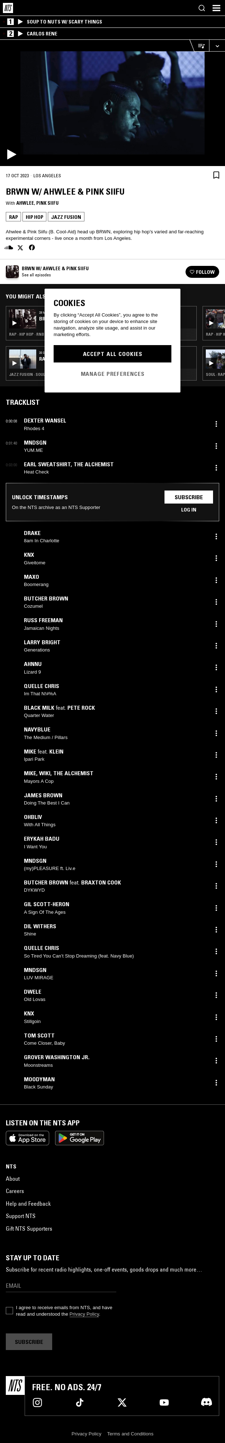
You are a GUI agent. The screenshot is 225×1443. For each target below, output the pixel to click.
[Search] (202, 8)
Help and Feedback (28, 1203)
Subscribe (189, 497)
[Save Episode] (216, 175)
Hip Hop (34, 217)
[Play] (112, 103)
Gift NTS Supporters (29, 1228)
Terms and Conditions (130, 1433)
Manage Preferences (113, 373)
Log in (188, 509)
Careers (15, 1190)
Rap (13, 217)
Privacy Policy (84, 1314)
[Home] (8, 8)
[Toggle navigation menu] (216, 8)
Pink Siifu (47, 203)
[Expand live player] (217, 46)
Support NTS (21, 1215)
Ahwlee (25, 203)
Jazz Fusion (66, 217)
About (13, 1178)
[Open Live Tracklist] (199, 46)
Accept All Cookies (112, 353)
